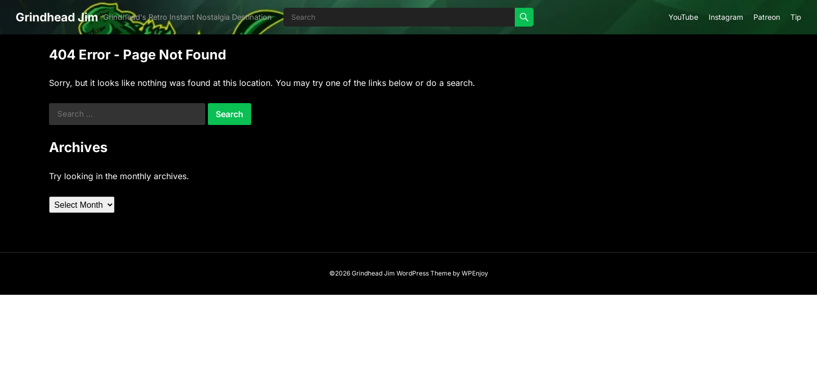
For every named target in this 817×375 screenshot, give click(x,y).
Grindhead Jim (57, 17)
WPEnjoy (475, 273)
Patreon (766, 16)
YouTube (683, 16)
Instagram (726, 16)
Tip (795, 16)
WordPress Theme (424, 273)
